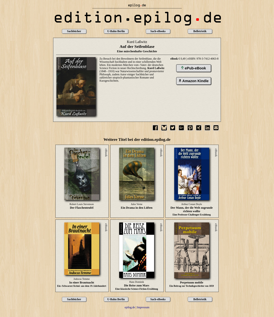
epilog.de (130, 307)
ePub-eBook (193, 68)
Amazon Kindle (194, 81)
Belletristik (200, 31)
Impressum (143, 307)
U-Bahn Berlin (116, 31)
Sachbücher (74, 31)
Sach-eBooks (157, 31)
